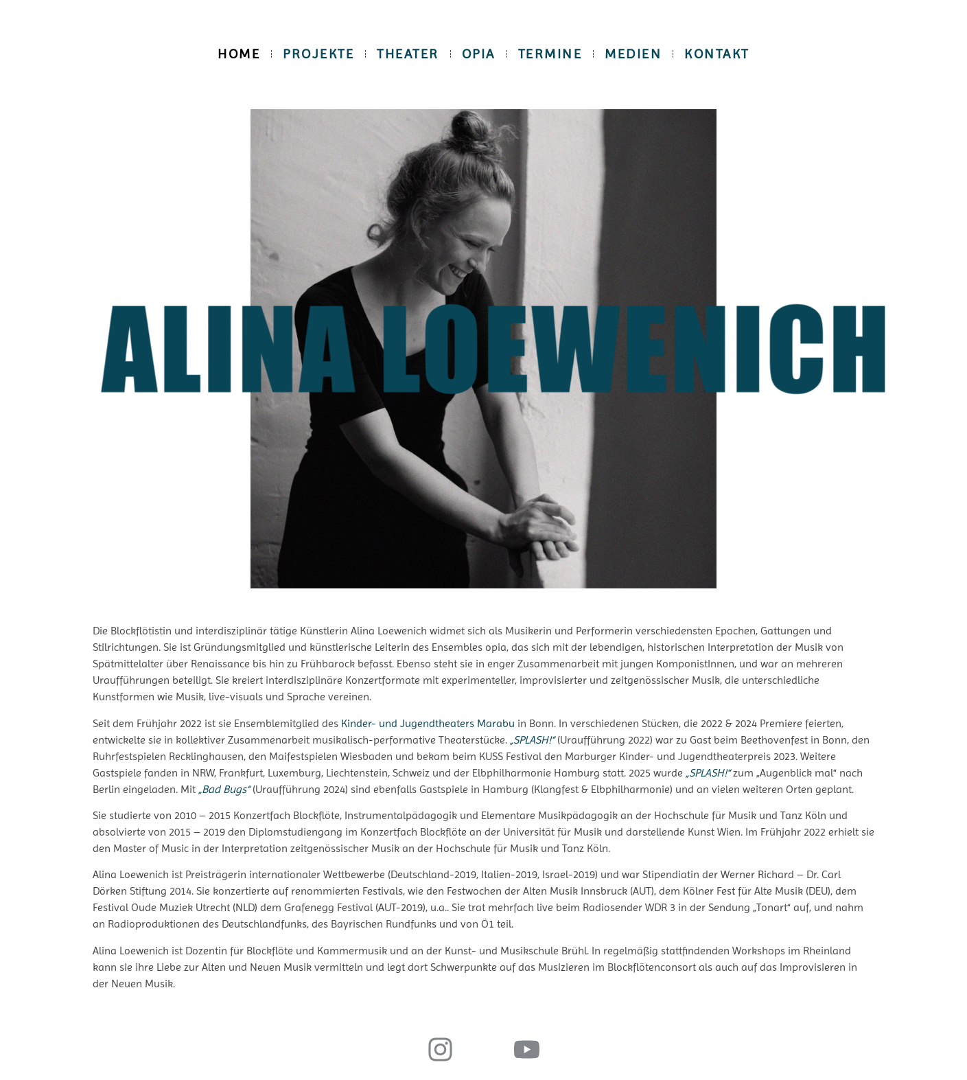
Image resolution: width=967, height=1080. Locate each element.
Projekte (318, 54)
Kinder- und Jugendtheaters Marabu (428, 723)
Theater (408, 54)
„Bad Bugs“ (224, 789)
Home (239, 54)
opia (479, 54)
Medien (633, 54)
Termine (550, 54)
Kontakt (716, 54)
